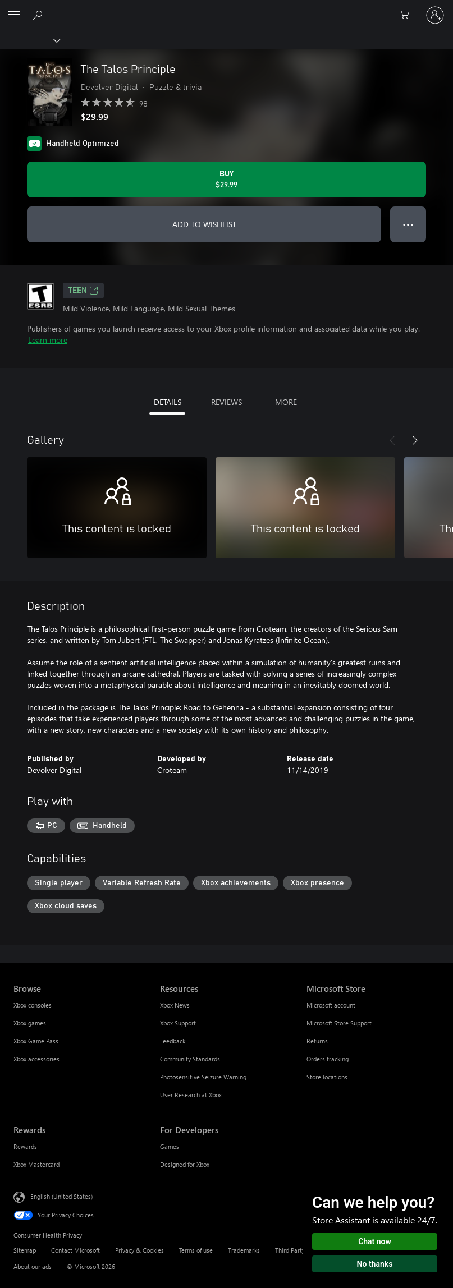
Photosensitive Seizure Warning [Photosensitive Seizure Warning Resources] (203, 1076)
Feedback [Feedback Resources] (172, 1041)
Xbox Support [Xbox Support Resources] (178, 1023)
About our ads (32, 1266)
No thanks (375, 1263)
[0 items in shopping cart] (408, 15)
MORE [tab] (286, 402)
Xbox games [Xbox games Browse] (29, 1023)
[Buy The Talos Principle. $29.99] (226, 179)
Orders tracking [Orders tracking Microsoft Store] (327, 1058)
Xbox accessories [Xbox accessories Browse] (36, 1058)
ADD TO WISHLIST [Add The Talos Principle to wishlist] (204, 224)
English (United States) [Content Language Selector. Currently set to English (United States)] (61, 1196)
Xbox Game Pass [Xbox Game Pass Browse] (35, 1041)
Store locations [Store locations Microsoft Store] (326, 1076)
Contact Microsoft (75, 1250)
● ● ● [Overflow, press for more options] (408, 224)
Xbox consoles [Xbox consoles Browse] (32, 1005)
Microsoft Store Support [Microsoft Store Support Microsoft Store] (339, 1023)
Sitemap (24, 1250)
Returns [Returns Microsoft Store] (317, 1041)
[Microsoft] (226, 8)
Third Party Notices (301, 1250)
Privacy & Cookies (139, 1250)
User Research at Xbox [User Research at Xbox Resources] (191, 1094)
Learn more (47, 339)
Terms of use (196, 1250)
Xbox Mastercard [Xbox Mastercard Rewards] (36, 1164)
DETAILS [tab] (167, 402)
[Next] (415, 440)
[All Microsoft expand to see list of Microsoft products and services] (14, 15)
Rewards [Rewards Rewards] (25, 1146)
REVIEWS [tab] (226, 402)
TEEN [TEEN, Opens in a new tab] (83, 290)
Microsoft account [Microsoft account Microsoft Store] (330, 1005)
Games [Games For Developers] (169, 1146)
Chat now (374, 1241)
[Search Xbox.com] (39, 15)
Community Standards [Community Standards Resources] (190, 1058)
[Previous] (392, 440)
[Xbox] (29, 39)
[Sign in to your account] (435, 15)
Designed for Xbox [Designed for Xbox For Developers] (184, 1164)
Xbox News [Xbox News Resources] (175, 1005)
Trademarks (244, 1250)
